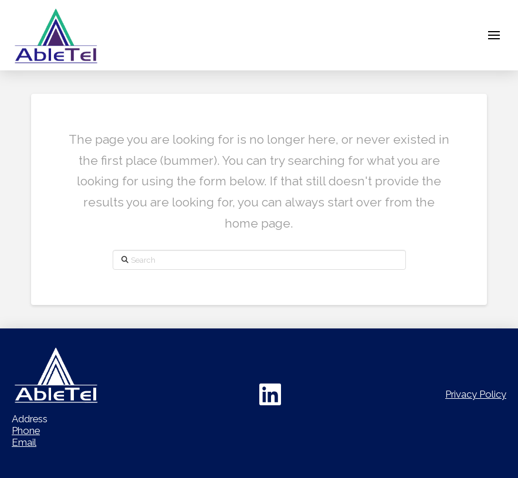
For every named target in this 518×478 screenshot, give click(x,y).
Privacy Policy (475, 394)
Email (24, 442)
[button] (494, 35)
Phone (26, 430)
